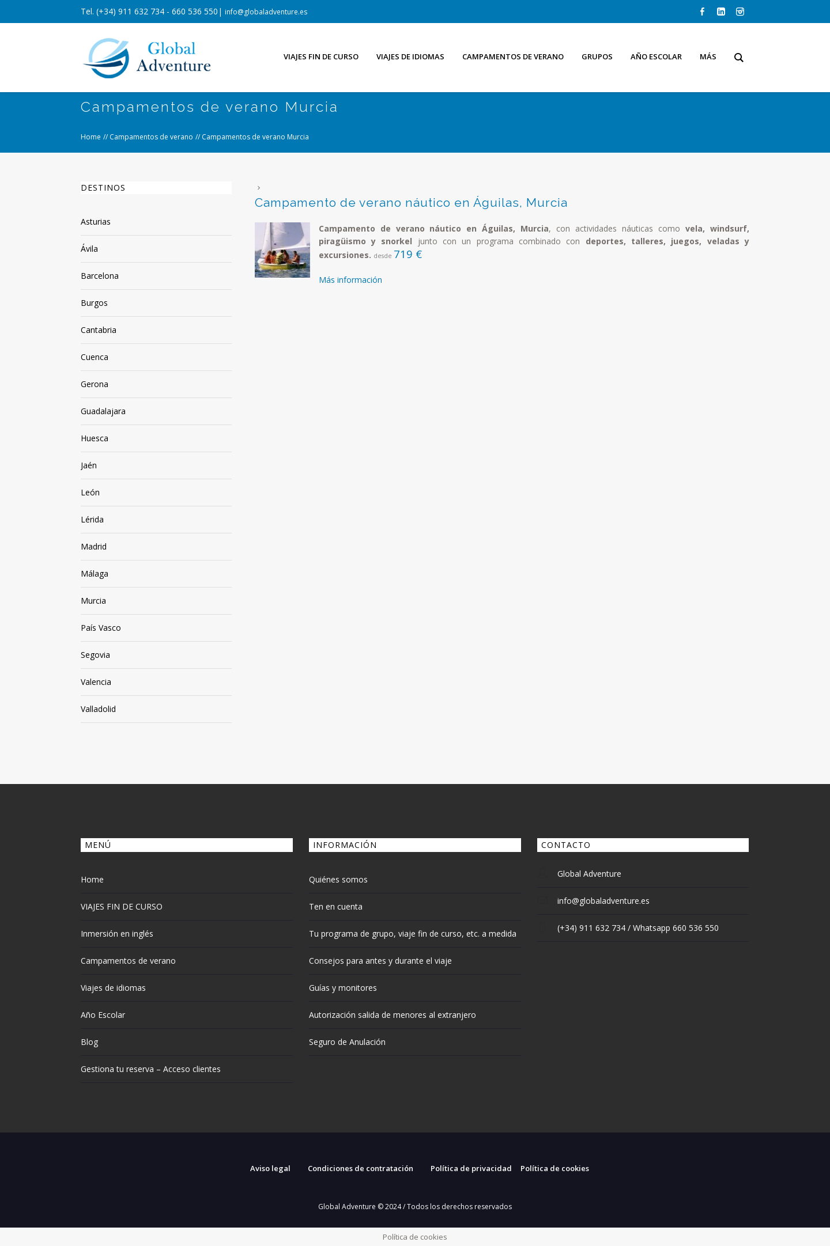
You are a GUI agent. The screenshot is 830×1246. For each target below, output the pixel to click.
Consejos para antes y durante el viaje (380, 960)
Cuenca (94, 356)
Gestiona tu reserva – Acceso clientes (151, 1068)
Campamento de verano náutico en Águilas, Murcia (411, 202)
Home (91, 137)
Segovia (95, 654)
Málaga (94, 573)
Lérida (92, 519)
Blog (89, 1041)
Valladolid (98, 708)
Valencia (96, 681)
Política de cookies (554, 1168)
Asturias (96, 221)
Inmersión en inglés (117, 933)
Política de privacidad (471, 1168)
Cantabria (98, 329)
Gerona (94, 383)
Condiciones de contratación (360, 1168)
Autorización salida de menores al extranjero (392, 1014)
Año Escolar (103, 1014)
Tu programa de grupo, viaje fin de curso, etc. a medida (412, 933)
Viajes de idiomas (113, 987)
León (90, 492)
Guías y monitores (343, 987)
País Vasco (101, 627)
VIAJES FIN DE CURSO (122, 906)
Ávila (89, 248)
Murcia (93, 600)
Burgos (94, 302)
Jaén (89, 465)
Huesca (94, 438)
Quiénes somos (338, 879)
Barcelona (100, 275)
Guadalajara (103, 411)
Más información (350, 279)
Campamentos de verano (151, 137)
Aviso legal (270, 1168)
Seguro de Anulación (347, 1041)
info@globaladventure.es (266, 12)
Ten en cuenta (336, 906)
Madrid (94, 546)
